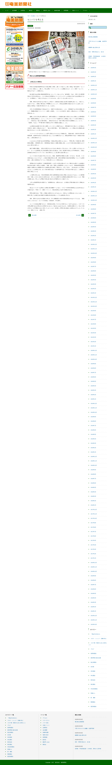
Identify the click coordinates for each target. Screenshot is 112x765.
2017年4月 (93, 545)
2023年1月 (93, 240)
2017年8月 (93, 527)
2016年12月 (94, 562)
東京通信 (93, 684)
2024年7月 (93, 160)
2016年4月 (93, 598)
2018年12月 (94, 456)
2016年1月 (93, 611)
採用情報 (68, 10)
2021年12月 (94, 297)
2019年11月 (94, 408)
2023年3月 (93, 231)
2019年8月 (93, 421)
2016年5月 (93, 593)
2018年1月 (93, 505)
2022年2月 (93, 288)
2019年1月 (93, 452)
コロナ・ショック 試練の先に (99, 638)
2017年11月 (94, 514)
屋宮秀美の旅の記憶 (96, 658)
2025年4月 (93, 120)
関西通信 (93, 702)
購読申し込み (49, 10)
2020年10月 (94, 359)
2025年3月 (93, 125)
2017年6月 (93, 536)
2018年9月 (93, 469)
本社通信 (33, 15)
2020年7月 (93, 372)
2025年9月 (93, 98)
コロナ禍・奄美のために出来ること (16, 722)
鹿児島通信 (93, 706)
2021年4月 (93, 332)
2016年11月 (94, 567)
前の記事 (34, 215)
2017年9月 (93, 522)
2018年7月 (93, 478)
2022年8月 (93, 262)
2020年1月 (93, 399)
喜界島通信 (93, 653)
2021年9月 (93, 310)
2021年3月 (93, 337)
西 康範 (93, 697)
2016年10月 (94, 571)
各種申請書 (59, 10)
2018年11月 (94, 461)
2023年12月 (94, 191)
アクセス (87, 10)
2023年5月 (93, 222)
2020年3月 (93, 390)
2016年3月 (93, 602)
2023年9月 (93, 204)
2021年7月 (93, 319)
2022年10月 (94, 253)
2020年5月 (93, 381)
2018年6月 (93, 483)
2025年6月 (93, 112)
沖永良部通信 (94, 688)
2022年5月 (93, 275)
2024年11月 (94, 142)
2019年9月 (93, 416)
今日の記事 (30, 28)
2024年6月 (93, 165)
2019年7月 (93, 425)
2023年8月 (93, 209)
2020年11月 (94, 355)
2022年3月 (93, 284)
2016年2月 (93, 606)
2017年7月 (93, 531)
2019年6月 (93, 430)
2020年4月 (93, 385)
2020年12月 (94, 350)
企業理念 (25, 10)
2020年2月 (93, 394)
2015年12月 (94, 615)
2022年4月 (93, 279)
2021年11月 (94, 301)
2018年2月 (93, 500)
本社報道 (93, 671)
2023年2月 (93, 235)
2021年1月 (93, 346)
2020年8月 (93, 368)
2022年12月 (94, 244)
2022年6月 (93, 271)
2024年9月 (93, 151)
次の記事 (78, 215)
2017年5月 (93, 540)
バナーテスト (46, 720)
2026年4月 (93, 67)
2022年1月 (93, 293)
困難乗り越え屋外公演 (94, 47)
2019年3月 (93, 443)
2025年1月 (93, 134)
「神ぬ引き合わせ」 (96, 634)
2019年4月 (93, 439)
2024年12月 (94, 138)
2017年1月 (93, 558)
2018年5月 (93, 487)
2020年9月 (93, 363)
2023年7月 (93, 213)
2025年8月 (93, 103)
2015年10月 (94, 624)
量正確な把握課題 (93, 37)
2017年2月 (93, 553)
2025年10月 (94, 94)
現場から (38, 28)
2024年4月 (93, 173)
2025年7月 (93, 107)
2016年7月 (93, 584)
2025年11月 (94, 89)
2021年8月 (93, 315)
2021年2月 (93, 341)
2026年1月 (93, 81)
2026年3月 (93, 72)
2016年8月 (93, 580)
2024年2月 (93, 182)
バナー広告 (45, 722)
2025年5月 (93, 116)
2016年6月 (93, 589)
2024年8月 (93, 156)
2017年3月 (93, 549)
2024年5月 (93, 169)
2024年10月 (94, 147)
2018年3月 (93, 496)
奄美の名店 (45, 735)
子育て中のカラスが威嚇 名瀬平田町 (84, 728)
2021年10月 (94, 306)
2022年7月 (93, 266)
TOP (28, 15)
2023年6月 (93, 218)
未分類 (92, 666)
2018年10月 (94, 465)
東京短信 (93, 680)
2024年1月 (93, 187)
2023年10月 (94, 200)
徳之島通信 (93, 662)
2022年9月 (93, 257)
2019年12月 (94, 403)
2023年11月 (94, 195)
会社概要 (16, 10)
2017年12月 (94, 509)
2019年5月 (93, 434)
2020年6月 (93, 377)
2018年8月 (93, 474)
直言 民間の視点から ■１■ (96, 51)
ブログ (92, 649)
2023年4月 (93, 226)
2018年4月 (93, 492)
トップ (9, 10)
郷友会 (40, 10)
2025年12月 (94, 85)
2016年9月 (93, 575)
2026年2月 (93, 76)
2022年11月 (94, 248)
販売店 (33, 10)
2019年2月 (93, 447)
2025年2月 (93, 129)
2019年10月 (94, 412)
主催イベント (77, 10)
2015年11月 (94, 620)
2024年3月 (93, 178)
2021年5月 (93, 328)
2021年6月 (93, 324)
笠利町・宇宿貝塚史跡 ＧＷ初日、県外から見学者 (88, 748)
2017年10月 (94, 518)
